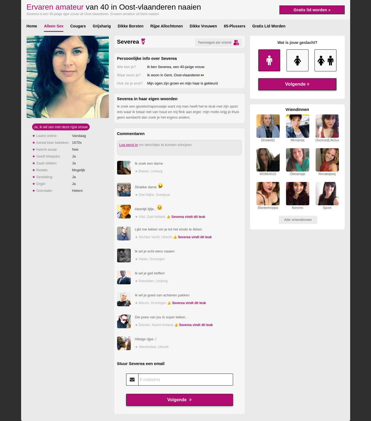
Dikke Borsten (130, 26)
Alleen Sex (53, 26)
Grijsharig (102, 26)
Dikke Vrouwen (203, 26)
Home (32, 26)
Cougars (78, 26)
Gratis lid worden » (311, 9)
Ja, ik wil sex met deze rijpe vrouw (61, 127)
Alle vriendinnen (298, 220)
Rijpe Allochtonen (166, 26)
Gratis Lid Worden (268, 26)
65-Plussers (234, 26)
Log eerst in (128, 145)
